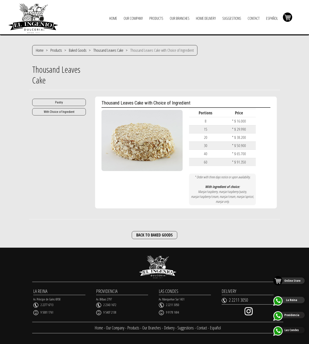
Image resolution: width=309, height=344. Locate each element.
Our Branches (151, 328)
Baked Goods (77, 50)
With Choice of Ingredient (59, 112)
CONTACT (254, 18)
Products (56, 50)
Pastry (59, 102)
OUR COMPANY (133, 18)
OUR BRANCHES (179, 18)
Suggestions (185, 328)
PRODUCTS (156, 18)
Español (215, 328)
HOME (113, 18)
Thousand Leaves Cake (108, 50)
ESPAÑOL (272, 18)
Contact (202, 328)
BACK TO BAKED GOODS (154, 235)
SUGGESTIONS (231, 18)
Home (40, 50)
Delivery (169, 328)
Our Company (115, 328)
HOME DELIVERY (206, 18)
